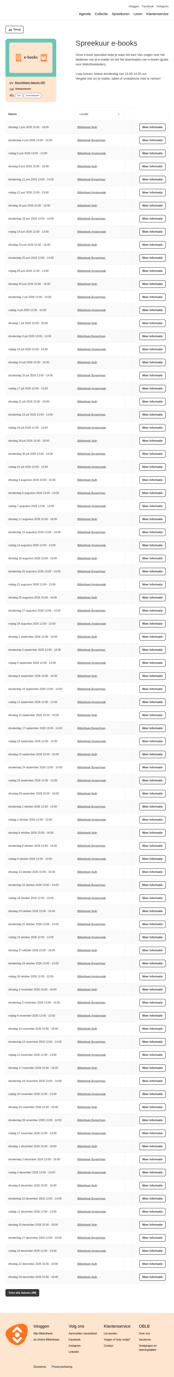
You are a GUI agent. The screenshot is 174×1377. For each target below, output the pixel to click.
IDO (19, 95)
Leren (138, 14)
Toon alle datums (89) (22, 1292)
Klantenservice (157, 14)
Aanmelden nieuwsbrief (83, 1333)
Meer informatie (152, 127)
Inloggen (134, 6)
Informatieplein (32, 95)
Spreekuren (120, 14)
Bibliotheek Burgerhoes (91, 140)
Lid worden (110, 1333)
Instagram (162, 6)
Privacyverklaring (62, 1366)
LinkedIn (74, 1351)
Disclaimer (39, 1366)
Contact (108, 1345)
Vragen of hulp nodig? (117, 1339)
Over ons (144, 1333)
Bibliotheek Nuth (87, 127)
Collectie (101, 14)
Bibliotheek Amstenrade (91, 153)
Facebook (148, 6)
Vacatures (145, 1339)
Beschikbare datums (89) (30, 82)
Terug (17, 29)
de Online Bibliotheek (46, 1339)
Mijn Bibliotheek (43, 1333)
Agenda (85, 14)
